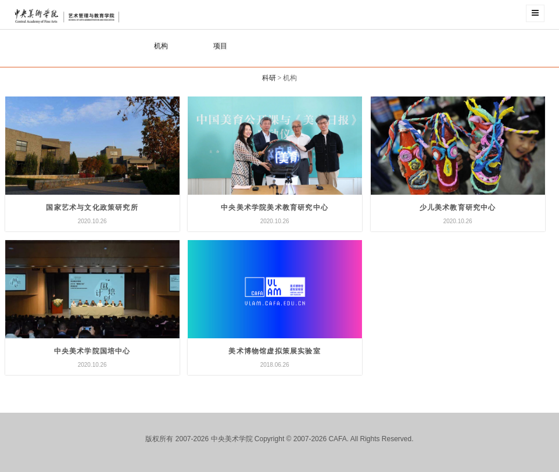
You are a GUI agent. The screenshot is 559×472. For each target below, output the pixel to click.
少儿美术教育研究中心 (458, 207)
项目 (220, 46)
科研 (269, 78)
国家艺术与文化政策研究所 (92, 207)
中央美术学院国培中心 (92, 351)
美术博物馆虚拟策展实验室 (274, 351)
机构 (161, 46)
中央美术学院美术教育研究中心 (274, 207)
